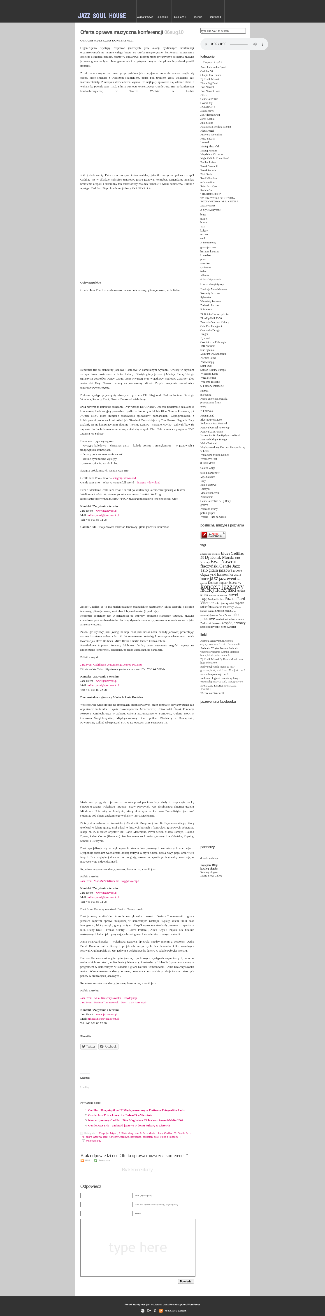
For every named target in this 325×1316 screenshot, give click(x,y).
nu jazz (204, 234)
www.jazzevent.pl (106, 510)
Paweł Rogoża (208, 170)
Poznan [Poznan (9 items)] (231, 598)
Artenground (207, 415)
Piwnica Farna (208, 357)
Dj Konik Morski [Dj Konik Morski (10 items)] (219, 557)
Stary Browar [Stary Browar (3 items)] (225, 615)
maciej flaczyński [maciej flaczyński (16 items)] (218, 590)
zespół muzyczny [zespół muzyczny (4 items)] (210, 626)
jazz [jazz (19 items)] (214, 578)
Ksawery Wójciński (211, 134)
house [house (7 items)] (204, 579)
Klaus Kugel (207, 130)
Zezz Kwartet (207, 205)
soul (156, 1136)
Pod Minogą (207, 362)
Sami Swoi (206, 365)
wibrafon (205, 275)
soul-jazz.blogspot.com (212, 678)
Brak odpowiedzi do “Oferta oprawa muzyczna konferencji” (135, 1155)
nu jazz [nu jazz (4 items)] (241, 590)
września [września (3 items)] (240, 619)
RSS (88, 1160)
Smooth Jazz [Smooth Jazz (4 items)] (222, 610)
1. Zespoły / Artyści (106, 1133)
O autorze (163, 17)
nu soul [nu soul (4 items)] (204, 595)
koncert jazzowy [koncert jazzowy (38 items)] (222, 586)
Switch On (206, 190)
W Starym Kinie (209, 373)
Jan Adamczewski (210, 114)
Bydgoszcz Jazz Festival (213, 423)
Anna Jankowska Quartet (214, 67)
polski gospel (207, 513)
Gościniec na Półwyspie (213, 342)
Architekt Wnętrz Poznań (214, 648)
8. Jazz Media (148, 1133)
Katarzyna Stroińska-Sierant (215, 126)
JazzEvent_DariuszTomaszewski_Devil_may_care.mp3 (113, 1002)
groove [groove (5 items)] (237, 570)
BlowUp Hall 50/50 (211, 318)
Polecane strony (209, 508)
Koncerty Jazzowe (119, 1136)
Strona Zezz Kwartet (211, 685)
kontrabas (135, 1136)
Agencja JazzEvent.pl (212, 640)
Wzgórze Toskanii (210, 381)
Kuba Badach (207, 138)
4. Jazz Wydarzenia (210, 279)
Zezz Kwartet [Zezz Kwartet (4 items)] (228, 626)
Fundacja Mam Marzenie (214, 289)
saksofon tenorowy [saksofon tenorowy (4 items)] (223, 607)
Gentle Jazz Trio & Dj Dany (215, 501)
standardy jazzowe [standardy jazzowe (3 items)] (209, 615)
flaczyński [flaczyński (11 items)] (209, 565)
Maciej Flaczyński (210, 146)
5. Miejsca (206, 309)
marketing (205, 394)
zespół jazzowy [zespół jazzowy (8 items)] (234, 623)
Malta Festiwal (208, 443)
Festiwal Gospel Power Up (215, 427)
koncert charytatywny (212, 284)
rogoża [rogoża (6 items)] (239, 603)
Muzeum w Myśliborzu (213, 353)
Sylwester (205, 297)
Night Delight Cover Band (214, 158)
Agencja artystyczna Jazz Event (198, 19)
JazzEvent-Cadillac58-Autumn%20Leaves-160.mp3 (111, 664)
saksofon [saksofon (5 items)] (206, 607)
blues (160, 1133)
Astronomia (206, 497)
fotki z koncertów (210, 472)
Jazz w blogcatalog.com (213, 674)
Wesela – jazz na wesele (213, 516)
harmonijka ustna (209, 251)
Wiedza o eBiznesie (211, 693)
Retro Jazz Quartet (210, 186)
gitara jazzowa (94, 1136)
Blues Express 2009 (211, 419)
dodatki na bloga (209, 858)
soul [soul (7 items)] (233, 610)
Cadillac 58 (170, 1133)
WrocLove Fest (208, 458)
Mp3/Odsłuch (207, 476)
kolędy (204, 230)
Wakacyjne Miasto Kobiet (214, 454)
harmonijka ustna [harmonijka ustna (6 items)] (229, 574)
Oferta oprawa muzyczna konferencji (121, 32)
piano (203, 259)
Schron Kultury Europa (213, 369)
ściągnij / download (124, 478)
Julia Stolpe (206, 122)
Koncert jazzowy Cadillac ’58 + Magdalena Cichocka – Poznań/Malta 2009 (135, 1120)
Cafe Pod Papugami (211, 326)
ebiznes (204, 390)
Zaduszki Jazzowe (210, 305)
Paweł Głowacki (209, 166)
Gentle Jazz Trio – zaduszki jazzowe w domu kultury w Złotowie (129, 1125)
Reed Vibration (208, 178)
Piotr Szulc (206, 174)
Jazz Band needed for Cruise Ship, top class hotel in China (215, 19)
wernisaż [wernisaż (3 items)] (220, 619)
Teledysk (205, 488)
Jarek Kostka (207, 118)
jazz (105, 1136)
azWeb (182, 1310)
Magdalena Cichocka (211, 154)
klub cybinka (207, 350)
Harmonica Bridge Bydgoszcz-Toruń (220, 435)
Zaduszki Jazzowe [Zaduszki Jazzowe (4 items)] (210, 623)
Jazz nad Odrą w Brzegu (213, 439)
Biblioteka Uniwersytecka (214, 314)
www (203, 406)
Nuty (203, 481)
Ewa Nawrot (207, 87)
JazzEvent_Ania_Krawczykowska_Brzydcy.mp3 (109, 998)
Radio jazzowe (208, 484)
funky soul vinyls (209, 666)
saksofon (148, 1136)
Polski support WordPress (184, 1304)
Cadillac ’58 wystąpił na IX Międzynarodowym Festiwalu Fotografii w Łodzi (137, 1110)
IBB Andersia (207, 346)
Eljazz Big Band (209, 83)
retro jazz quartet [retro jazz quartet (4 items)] (224, 603)
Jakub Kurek (207, 110)
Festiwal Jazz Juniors (211, 431)
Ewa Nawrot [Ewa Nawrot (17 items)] (224, 561)
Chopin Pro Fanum (210, 75)
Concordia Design (210, 330)
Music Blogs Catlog (211, 875)
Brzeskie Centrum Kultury (214, 322)
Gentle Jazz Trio (209, 99)
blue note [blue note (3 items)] (215, 554)
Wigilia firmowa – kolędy (145, 19)
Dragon (204, 334)
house (203, 222)
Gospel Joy (206, 103)
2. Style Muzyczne (128, 1133)
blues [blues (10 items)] (225, 553)
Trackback (104, 1160)
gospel (203, 218)
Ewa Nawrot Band (210, 91)
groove (204, 504)
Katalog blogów (209, 872)
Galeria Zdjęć (207, 467)
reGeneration (207, 182)
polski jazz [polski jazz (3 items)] (219, 599)
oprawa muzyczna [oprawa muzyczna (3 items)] (218, 595)
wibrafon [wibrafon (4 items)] (230, 619)
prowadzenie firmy (210, 402)
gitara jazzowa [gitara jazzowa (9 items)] (220, 570)
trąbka (203, 271)
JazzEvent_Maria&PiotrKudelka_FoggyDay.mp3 (109, 881)
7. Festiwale (207, 410)
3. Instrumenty (208, 242)
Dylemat (205, 338)
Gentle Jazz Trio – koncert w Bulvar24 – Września (120, 1115)
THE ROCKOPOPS (211, 194)
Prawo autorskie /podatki (214, 398)
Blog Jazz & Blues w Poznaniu (180, 19)
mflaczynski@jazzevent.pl (103, 515)
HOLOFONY (207, 106)
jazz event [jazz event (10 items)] (227, 578)
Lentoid (204, 142)
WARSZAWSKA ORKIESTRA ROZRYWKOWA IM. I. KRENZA (219, 200)
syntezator (205, 267)
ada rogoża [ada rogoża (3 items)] (205, 554)
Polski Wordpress (135, 1304)
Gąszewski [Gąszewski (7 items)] (208, 574)
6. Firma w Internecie (212, 385)
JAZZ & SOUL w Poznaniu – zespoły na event (105, 11)
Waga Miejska (208, 377)
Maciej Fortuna (208, 150)
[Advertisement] (137, 1060)
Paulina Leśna (208, 162)
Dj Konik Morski (209, 79)
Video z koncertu (169, 1136)
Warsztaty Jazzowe (210, 301)
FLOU (203, 94)
